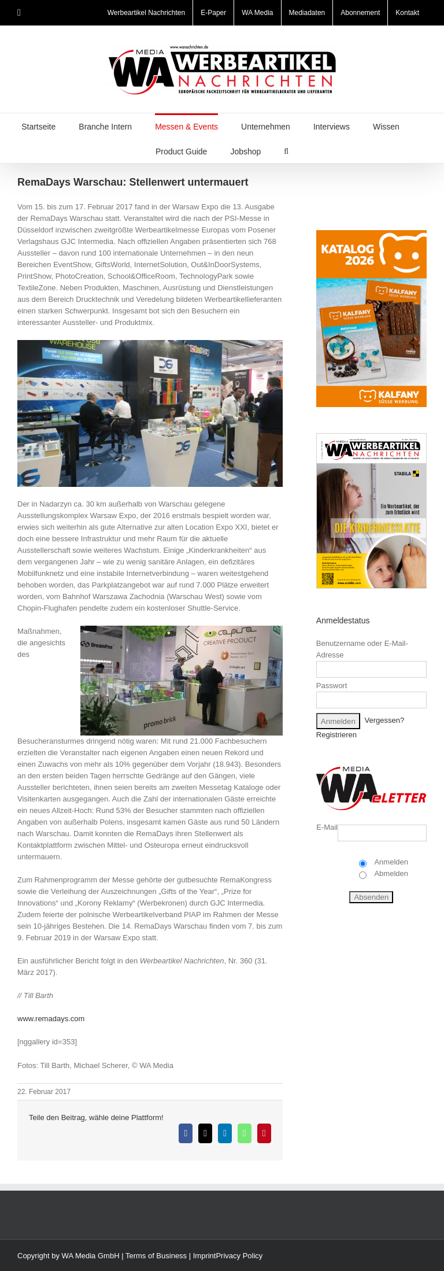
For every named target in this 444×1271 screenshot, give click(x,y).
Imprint (204, 1255)
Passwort (331, 685)
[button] (286, 150)
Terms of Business (156, 1255)
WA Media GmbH (91, 1255)
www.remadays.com (50, 1018)
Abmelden (390, 873)
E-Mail (327, 827)
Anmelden (390, 862)
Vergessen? (385, 720)
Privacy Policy (239, 1255)
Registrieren (336, 734)
